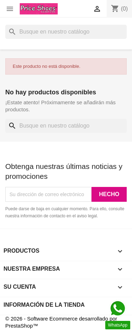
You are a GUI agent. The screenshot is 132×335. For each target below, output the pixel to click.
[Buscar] (66, 32)
